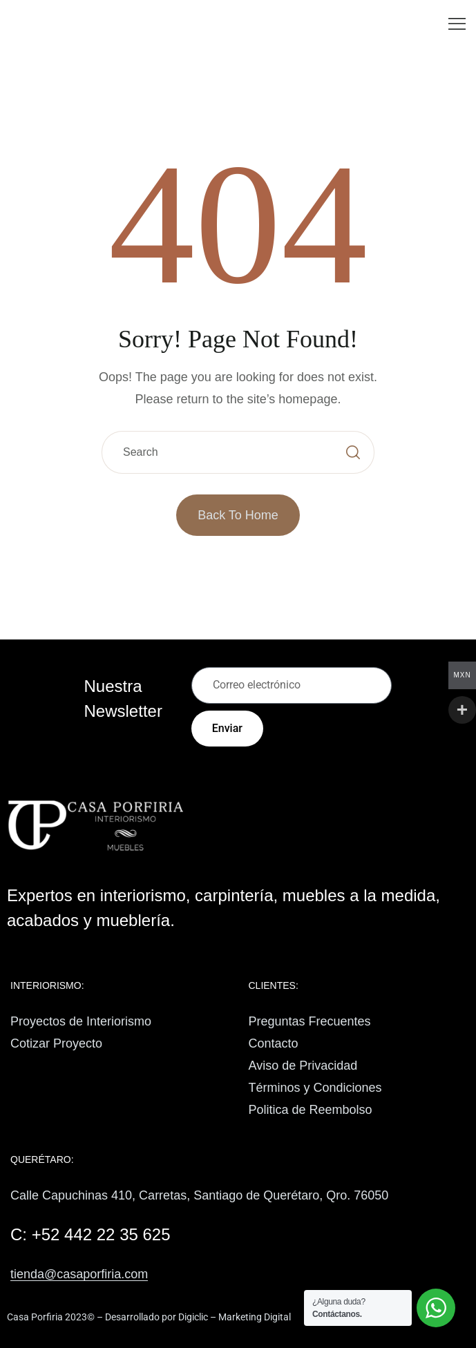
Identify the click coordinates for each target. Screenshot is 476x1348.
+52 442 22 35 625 (101, 1234)
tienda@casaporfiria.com (79, 1274)
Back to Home (238, 515)
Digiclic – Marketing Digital (234, 1316)
